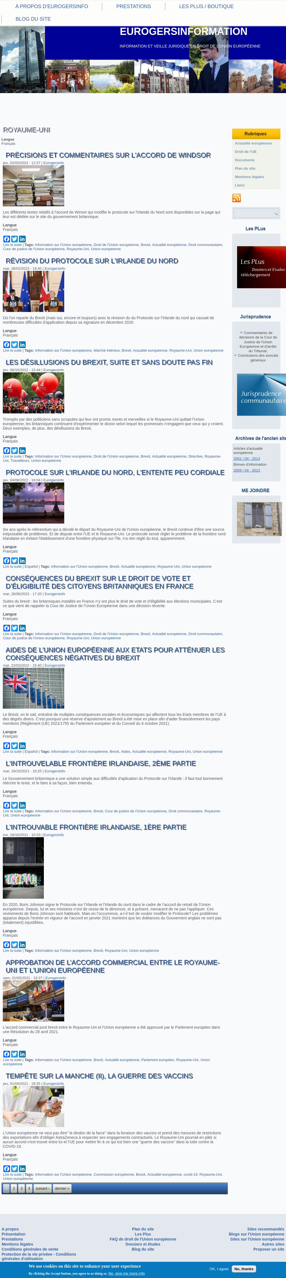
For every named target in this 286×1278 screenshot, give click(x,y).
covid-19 (190, 1174)
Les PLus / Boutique (206, 6)
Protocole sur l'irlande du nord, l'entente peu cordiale (115, 472)
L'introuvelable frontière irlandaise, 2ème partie (101, 763)
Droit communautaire (205, 245)
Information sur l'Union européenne (63, 245)
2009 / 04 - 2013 (246, 470)
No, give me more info (126, 1274)
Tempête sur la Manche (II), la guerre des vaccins (99, 1076)
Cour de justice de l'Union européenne (34, 249)
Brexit (145, 245)
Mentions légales (249, 177)
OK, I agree (218, 1269)
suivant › (42, 1188)
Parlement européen (157, 1060)
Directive (196, 456)
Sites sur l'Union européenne (257, 1239)
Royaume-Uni (78, 249)
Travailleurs (20, 460)
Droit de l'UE (246, 152)
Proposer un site (268, 1249)
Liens (239, 185)
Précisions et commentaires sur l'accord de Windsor (108, 155)
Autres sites (273, 1244)
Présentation (13, 1234)
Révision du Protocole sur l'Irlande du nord (92, 260)
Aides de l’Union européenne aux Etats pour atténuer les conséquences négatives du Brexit (115, 653)
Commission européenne (114, 1174)
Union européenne (106, 249)
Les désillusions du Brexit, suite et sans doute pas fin (109, 362)
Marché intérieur (107, 350)
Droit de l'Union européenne (116, 245)
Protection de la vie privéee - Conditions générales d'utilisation (39, 1256)
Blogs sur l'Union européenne (256, 1234)
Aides (125, 751)
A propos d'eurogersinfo (51, 6)
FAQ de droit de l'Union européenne (143, 1239)
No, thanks (243, 1269)
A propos (10, 1229)
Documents (245, 160)
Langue (7, 139)
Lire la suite (12, 245)
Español (31, 566)
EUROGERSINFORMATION (183, 31)
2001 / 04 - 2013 (246, 458)
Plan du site (245, 168)
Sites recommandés (265, 1229)
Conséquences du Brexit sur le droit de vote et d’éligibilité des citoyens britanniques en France (100, 582)
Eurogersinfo (53, 163)
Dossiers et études (143, 1244)
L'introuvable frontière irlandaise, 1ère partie (96, 827)
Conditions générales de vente (30, 1249)
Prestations (133, 6)
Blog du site (33, 19)
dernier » (62, 1188)
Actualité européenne (169, 245)
